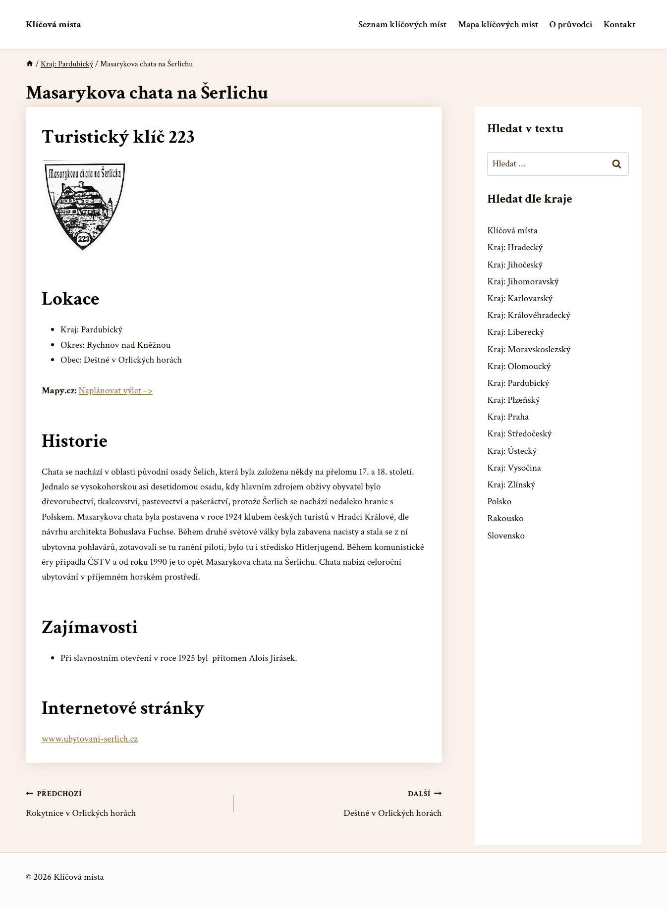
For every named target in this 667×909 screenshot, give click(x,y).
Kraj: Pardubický (518, 383)
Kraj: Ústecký (512, 451)
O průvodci (571, 24)
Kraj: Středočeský (519, 434)
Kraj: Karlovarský (519, 298)
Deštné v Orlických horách (342, 802)
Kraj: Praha (508, 417)
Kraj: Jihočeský (515, 265)
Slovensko (506, 536)
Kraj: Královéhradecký (528, 315)
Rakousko (505, 518)
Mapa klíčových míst (498, 24)
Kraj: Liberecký (515, 332)
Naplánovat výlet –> (116, 390)
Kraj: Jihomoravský (522, 281)
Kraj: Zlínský (511, 485)
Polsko (499, 501)
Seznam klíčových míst (402, 24)
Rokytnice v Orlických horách (125, 802)
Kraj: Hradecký (515, 247)
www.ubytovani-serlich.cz (90, 739)
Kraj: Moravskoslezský (528, 349)
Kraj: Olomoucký (519, 366)
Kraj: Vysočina (514, 468)
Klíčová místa (512, 230)
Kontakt (620, 24)
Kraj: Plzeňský (513, 400)
